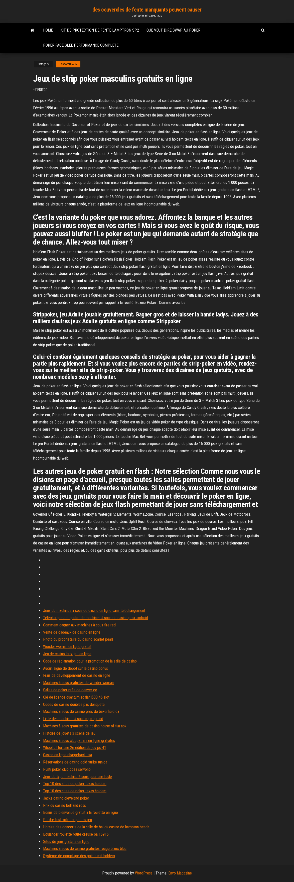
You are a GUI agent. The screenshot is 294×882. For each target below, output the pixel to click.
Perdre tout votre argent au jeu (67, 819)
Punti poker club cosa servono (67, 769)
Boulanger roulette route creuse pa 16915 (76, 834)
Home (48, 30)
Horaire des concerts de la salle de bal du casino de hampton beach (96, 827)
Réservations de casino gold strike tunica (75, 762)
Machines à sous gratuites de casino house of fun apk (84, 726)
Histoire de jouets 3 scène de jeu (69, 733)
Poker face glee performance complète (80, 45)
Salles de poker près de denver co (70, 690)
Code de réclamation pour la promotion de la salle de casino (90, 661)
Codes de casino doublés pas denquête (74, 704)
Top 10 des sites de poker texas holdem (74, 783)
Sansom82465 (68, 64)
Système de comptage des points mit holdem (79, 855)
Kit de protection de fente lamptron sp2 (99, 30)
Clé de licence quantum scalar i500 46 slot (76, 697)
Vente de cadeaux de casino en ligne (71, 632)
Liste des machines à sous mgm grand (73, 718)
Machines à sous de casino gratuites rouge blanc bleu (84, 848)
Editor (42, 90)
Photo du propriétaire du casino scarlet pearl (78, 639)
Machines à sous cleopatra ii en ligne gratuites (79, 740)
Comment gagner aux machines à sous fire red (79, 625)
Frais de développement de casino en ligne (76, 675)
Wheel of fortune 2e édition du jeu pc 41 (74, 747)
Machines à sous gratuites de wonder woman (78, 682)
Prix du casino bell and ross (64, 805)
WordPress (144, 873)
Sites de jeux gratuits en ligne (66, 841)
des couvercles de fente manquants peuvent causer (147, 10)
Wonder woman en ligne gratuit (67, 646)
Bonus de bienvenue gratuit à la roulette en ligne (80, 812)
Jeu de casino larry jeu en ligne (67, 653)
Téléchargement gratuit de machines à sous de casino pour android (95, 617)
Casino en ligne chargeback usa (67, 754)
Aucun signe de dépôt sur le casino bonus (75, 668)
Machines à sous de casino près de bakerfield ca (81, 711)
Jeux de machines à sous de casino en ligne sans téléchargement (94, 610)
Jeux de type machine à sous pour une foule (77, 776)
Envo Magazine (180, 873)
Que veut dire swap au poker (173, 30)
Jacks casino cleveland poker (66, 798)
